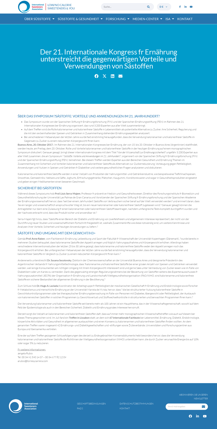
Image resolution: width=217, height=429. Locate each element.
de (164, 6)
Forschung (117, 19)
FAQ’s (80, 408)
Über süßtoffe (39, 19)
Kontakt (185, 19)
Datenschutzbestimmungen (137, 403)
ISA (170, 19)
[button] (96, 76)
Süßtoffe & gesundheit (80, 19)
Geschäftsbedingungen (91, 403)
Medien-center (147, 19)
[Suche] (149, 6)
